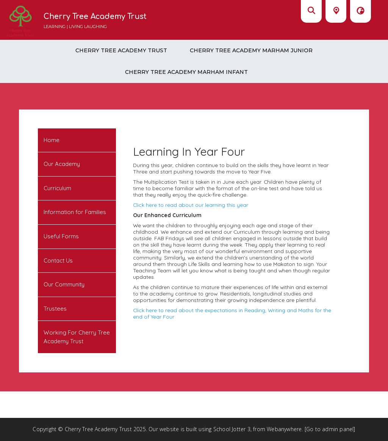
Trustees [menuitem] (55, 308)
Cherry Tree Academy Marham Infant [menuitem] (186, 72)
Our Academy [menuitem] (62, 163)
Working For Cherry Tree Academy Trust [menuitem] (77, 337)
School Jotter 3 (231, 429)
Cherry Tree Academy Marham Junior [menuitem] (251, 50)
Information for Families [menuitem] (75, 212)
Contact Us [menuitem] (58, 260)
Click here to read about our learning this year (190, 205)
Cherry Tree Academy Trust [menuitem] (121, 50)
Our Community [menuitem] (64, 284)
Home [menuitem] (51, 140)
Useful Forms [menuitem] (61, 236)
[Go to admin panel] (330, 429)
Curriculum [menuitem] (57, 188)
